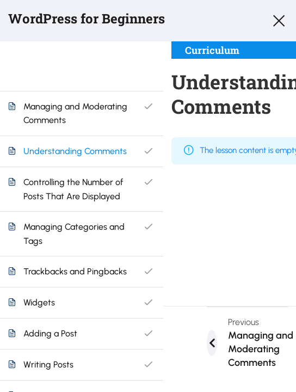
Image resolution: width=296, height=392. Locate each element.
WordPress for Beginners (86, 18)
